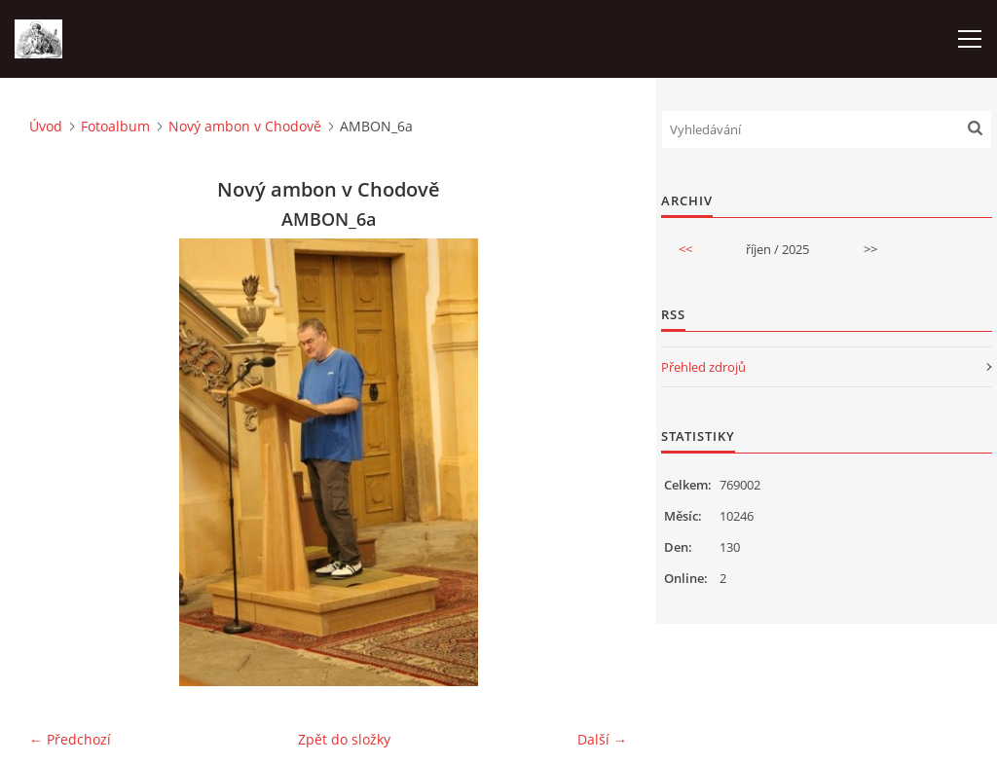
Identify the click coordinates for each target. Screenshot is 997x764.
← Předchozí (70, 739)
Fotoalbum (115, 126)
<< (685, 249)
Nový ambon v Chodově (244, 126)
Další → (602, 739)
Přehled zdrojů (703, 367)
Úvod (45, 126)
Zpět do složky (344, 739)
